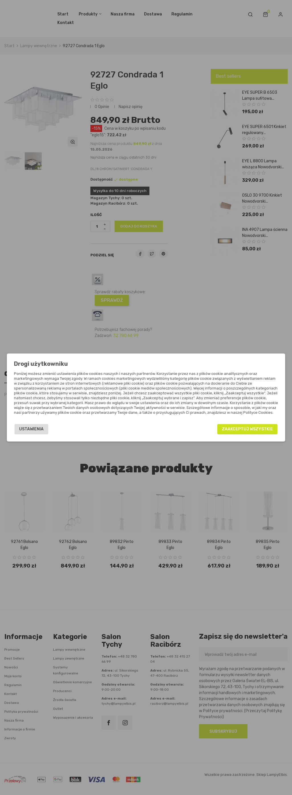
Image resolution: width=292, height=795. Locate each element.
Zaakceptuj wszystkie (247, 429)
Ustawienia (31, 429)
